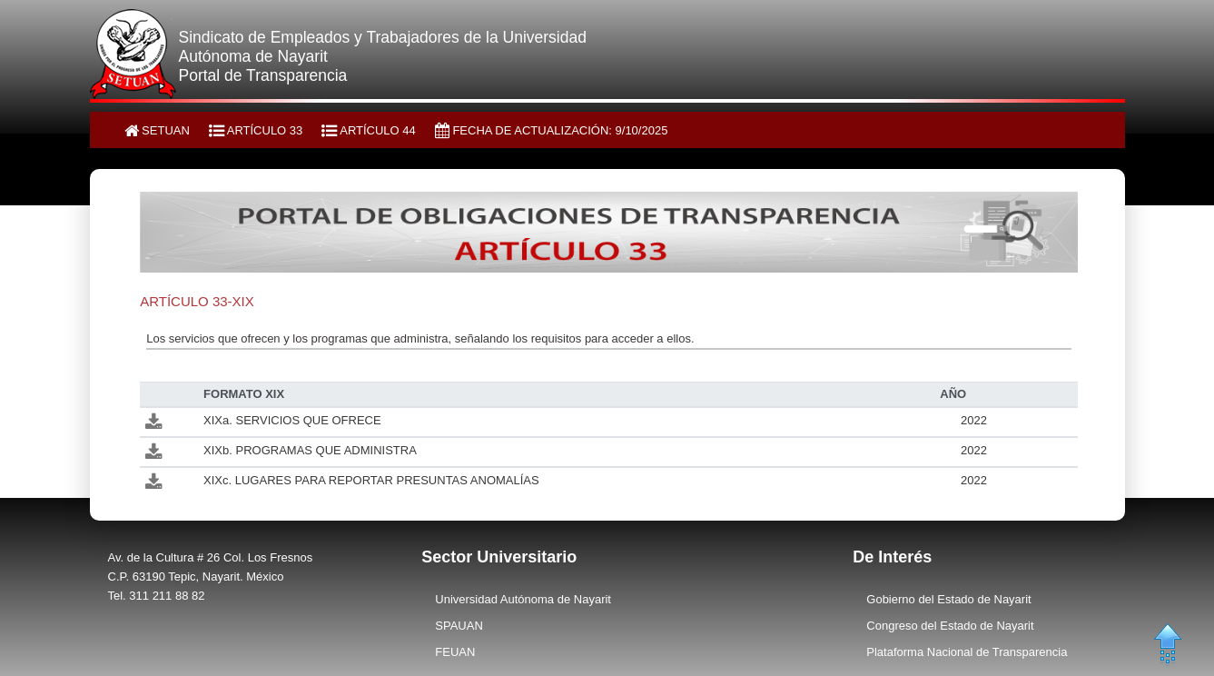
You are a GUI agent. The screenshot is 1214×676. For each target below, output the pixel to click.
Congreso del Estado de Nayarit (949, 625)
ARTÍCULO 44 (368, 130)
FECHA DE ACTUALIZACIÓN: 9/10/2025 (551, 130)
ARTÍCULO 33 (255, 130)
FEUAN (455, 652)
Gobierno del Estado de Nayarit (948, 599)
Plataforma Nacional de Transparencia (966, 652)
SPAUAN (459, 625)
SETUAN (157, 130)
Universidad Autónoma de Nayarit (523, 599)
